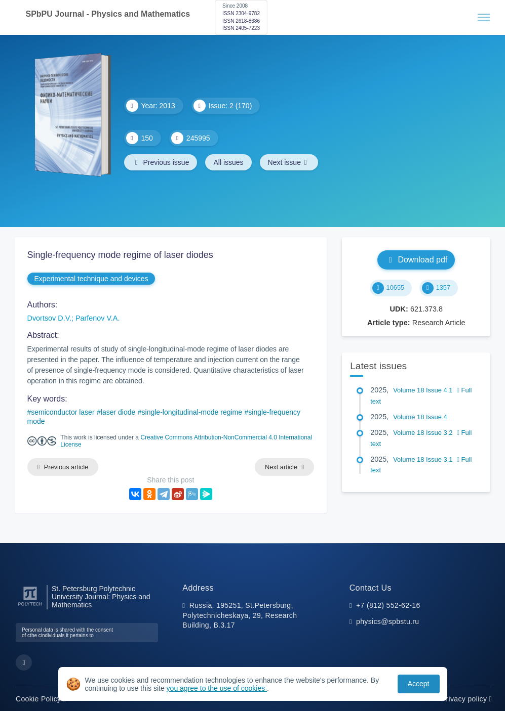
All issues (228, 162)
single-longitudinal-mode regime (192, 412)
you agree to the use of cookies (217, 688)
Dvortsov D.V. (49, 318)
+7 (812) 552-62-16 (388, 605)
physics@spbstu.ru (387, 621)
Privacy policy (466, 699)
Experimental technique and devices (91, 279)
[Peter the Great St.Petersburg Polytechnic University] (30, 606)
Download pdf (416, 259)
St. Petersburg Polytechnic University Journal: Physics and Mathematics (101, 597)
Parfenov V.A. (97, 318)
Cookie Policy (41, 699)
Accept (419, 684)
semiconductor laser (62, 412)
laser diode (118, 412)
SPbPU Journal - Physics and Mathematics (108, 14)
